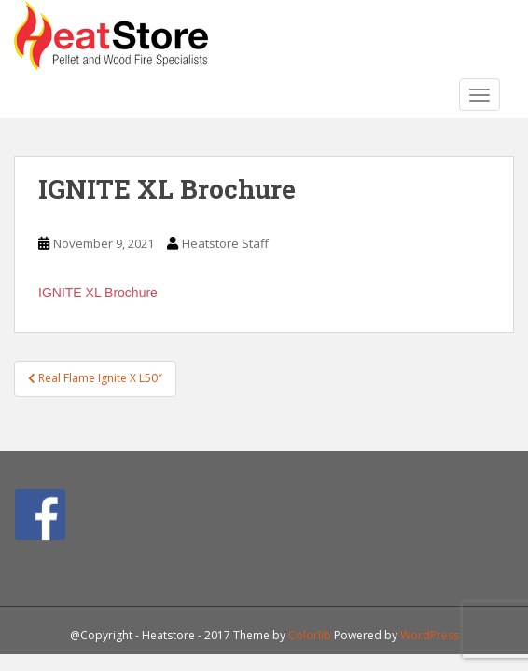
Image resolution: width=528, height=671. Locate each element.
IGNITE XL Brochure (98, 292)
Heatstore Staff (225, 243)
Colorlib (309, 635)
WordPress (429, 635)
